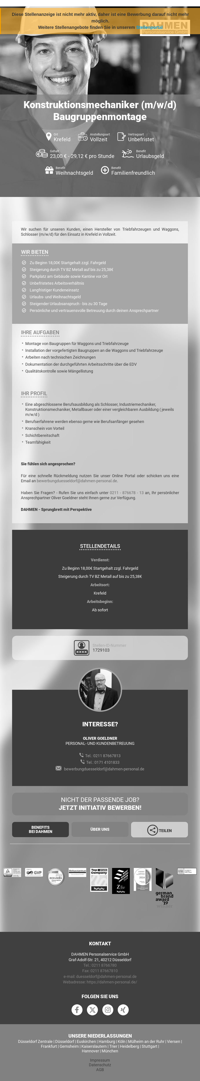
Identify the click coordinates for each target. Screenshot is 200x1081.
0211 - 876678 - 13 (127, 492)
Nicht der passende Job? (100, 804)
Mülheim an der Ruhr (146, 1041)
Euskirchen (86, 1041)
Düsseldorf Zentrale (35, 1041)
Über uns (99, 829)
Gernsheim (69, 1046)
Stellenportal (149, 27)
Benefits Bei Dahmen (40, 829)
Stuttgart (149, 1046)
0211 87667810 (104, 970)
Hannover (90, 1051)
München (110, 1051)
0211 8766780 (104, 965)
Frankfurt (49, 1046)
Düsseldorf (64, 1041)
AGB (100, 1069)
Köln (121, 1041)
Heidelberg (129, 1046)
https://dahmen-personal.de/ (112, 982)
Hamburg (107, 1041)
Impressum (100, 1060)
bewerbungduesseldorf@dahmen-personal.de (77, 480)
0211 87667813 (107, 755)
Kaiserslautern (94, 1046)
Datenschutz (100, 1064)
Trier (113, 1046)
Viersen (173, 1041)
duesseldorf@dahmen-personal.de (106, 976)
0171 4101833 (106, 762)
